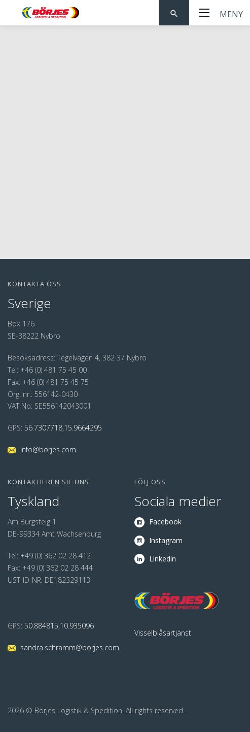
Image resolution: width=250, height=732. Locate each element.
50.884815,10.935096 (59, 625)
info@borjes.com (48, 449)
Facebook (165, 521)
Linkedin (162, 558)
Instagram (166, 540)
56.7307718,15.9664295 (63, 427)
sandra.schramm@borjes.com (69, 647)
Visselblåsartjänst (162, 633)
